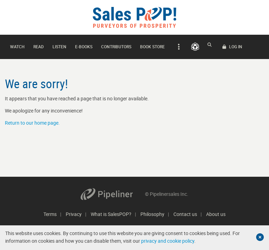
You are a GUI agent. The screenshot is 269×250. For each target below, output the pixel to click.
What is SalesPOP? (111, 214)
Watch (17, 45)
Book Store (152, 45)
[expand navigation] (178, 45)
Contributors (116, 45)
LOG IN (251, 45)
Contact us (185, 214)
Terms (50, 214)
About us (216, 214)
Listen (59, 45)
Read (38, 45)
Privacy (74, 214)
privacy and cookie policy (167, 241)
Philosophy (152, 214)
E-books (83, 45)
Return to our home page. (32, 119)
